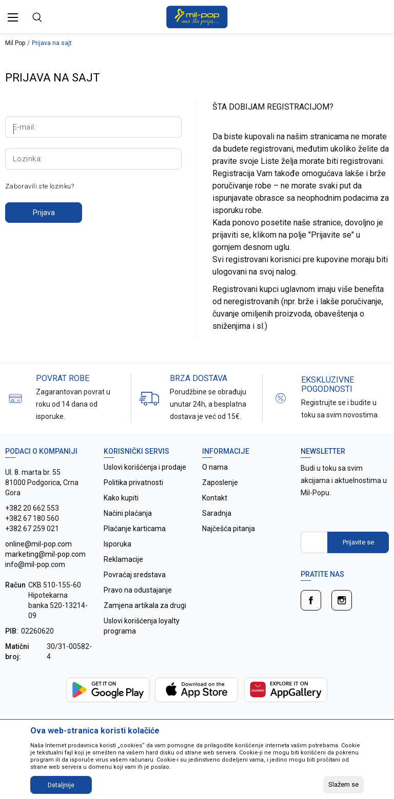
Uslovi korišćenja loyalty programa (142, 626)
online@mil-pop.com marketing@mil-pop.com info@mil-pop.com (45, 554)
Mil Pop (15, 43)
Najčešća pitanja (228, 528)
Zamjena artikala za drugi (145, 605)
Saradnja (216, 513)
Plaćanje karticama (135, 528)
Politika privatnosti (133, 482)
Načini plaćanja (128, 513)
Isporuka (117, 544)
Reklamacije (123, 559)
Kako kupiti (121, 498)
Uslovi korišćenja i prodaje (145, 467)
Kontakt (214, 498)
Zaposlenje (220, 482)
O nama (215, 467)
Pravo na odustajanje (138, 590)
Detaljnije (61, 785)
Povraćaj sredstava (135, 575)
